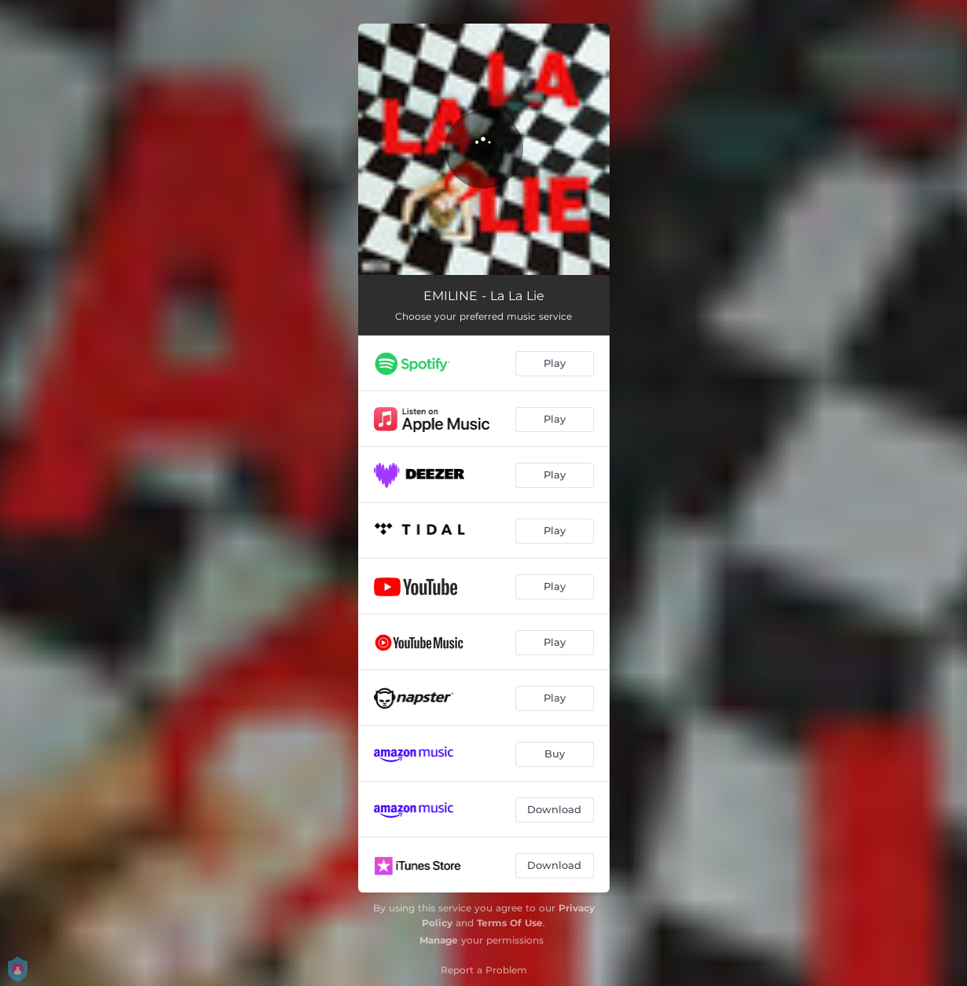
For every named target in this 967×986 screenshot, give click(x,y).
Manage (438, 940)
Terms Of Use (510, 923)
